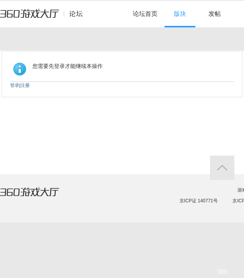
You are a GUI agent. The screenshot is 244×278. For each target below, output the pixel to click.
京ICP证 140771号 (199, 200)
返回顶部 (222, 168)
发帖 (214, 13)
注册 (25, 85)
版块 (180, 13)
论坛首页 (145, 13)
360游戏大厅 (37, 196)
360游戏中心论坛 (44, 16)
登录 (14, 85)
